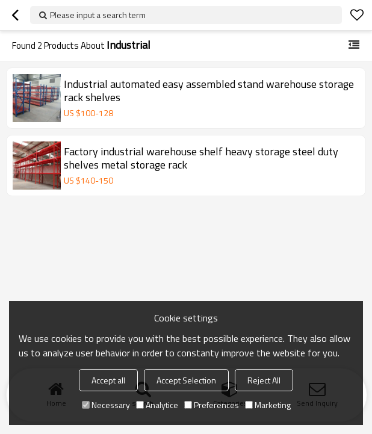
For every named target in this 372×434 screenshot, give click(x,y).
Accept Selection (186, 380)
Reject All (264, 380)
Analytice (157, 404)
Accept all (108, 380)
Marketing (268, 404)
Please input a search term (98, 14)
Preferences (211, 404)
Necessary (106, 404)
